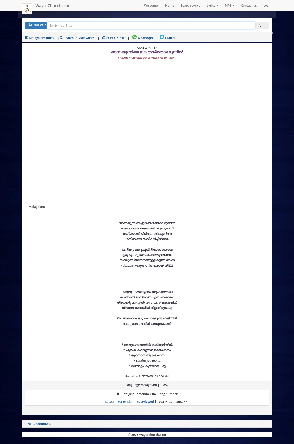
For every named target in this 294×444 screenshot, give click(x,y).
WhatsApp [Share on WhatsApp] (142, 38)
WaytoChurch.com (53, 5)
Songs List (125, 401)
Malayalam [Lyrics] (37, 207)
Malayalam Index (39, 38)
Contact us (249, 5)
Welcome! (151, 5)
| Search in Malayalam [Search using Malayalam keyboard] (76, 38)
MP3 (229, 5)
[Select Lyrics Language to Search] (37, 24)
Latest (110, 401)
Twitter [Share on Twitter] (167, 38)
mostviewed (145, 401)
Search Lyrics (190, 5)
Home (169, 5)
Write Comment (39, 424)
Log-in (267, 5)
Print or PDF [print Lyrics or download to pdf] (113, 38)
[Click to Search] (259, 25)
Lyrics (212, 5)
